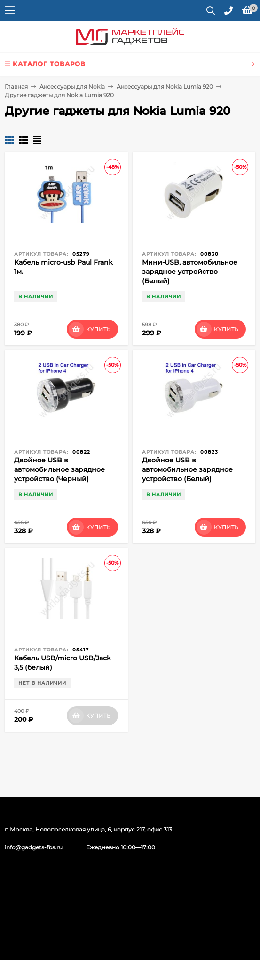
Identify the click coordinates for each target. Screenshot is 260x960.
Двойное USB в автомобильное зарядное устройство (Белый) (187, 469)
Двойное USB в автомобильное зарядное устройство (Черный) (59, 469)
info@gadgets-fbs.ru (34, 847)
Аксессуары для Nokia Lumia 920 (165, 86)
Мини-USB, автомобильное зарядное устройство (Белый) (189, 271)
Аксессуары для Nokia (72, 86)
